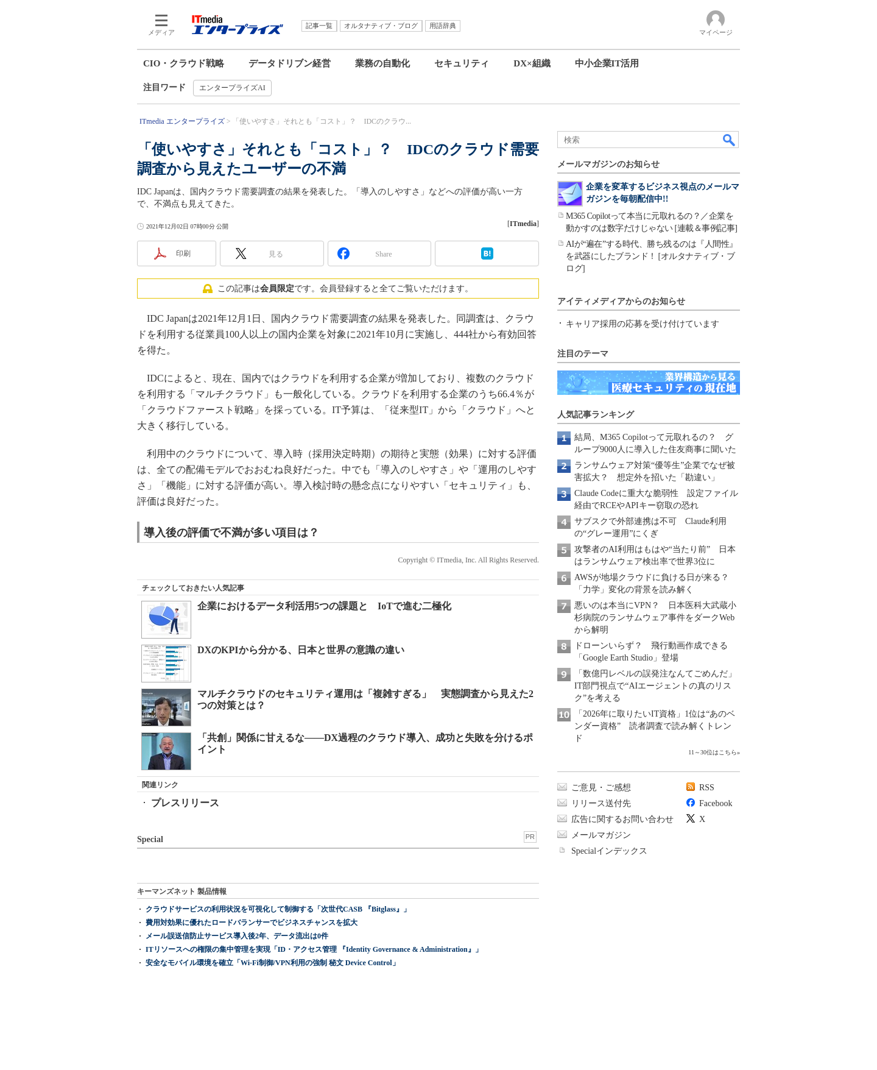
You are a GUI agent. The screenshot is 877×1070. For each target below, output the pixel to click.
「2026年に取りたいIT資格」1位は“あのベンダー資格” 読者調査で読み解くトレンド (654, 726)
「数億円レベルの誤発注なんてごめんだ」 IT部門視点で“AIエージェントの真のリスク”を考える (659, 686)
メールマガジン (601, 835)
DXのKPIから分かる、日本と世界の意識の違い (300, 650)
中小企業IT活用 (607, 63)
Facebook (715, 803)
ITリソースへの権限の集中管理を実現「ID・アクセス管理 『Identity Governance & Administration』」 (314, 949)
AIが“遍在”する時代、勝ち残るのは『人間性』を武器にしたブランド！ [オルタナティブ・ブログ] (652, 256)
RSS (706, 787)
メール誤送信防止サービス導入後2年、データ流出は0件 (237, 936)
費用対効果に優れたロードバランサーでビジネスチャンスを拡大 (251, 922)
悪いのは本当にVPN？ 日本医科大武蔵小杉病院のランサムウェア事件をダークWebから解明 (655, 617)
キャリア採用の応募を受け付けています (642, 323)
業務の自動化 (382, 63)
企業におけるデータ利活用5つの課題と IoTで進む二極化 (324, 606)
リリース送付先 (601, 803)
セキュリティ (461, 63)
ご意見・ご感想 (601, 787)
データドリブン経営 (289, 63)
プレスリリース (185, 803)
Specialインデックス (609, 851)
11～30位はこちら (712, 752)
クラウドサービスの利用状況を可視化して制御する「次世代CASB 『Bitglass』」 (278, 909)
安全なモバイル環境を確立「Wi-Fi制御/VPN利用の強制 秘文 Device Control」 (273, 962)
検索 (729, 139)
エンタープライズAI (232, 87)
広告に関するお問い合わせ (622, 819)
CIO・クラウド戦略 (183, 63)
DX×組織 (531, 63)
